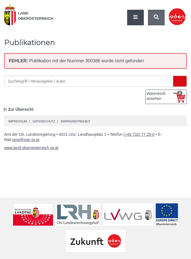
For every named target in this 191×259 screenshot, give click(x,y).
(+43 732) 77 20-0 (139, 134)
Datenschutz (43, 121)
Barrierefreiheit (75, 121)
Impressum (17, 121)
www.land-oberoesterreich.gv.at (31, 147)
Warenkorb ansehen (164, 96)
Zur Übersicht (20, 109)
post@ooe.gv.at (25, 139)
